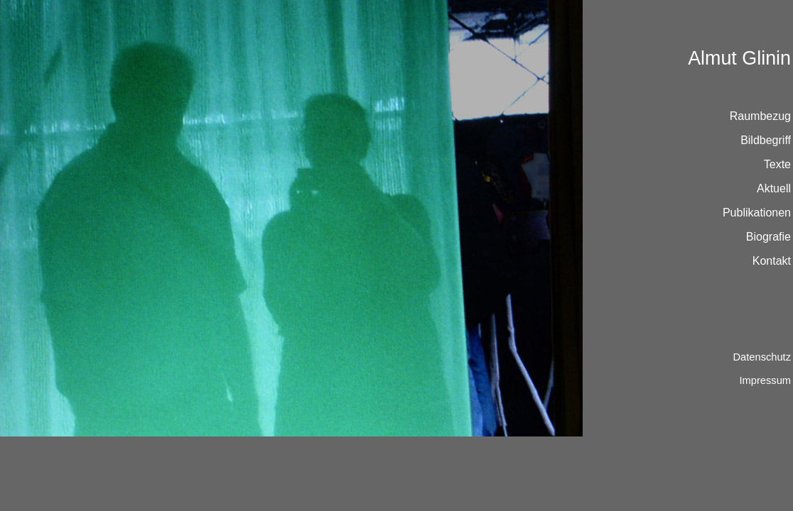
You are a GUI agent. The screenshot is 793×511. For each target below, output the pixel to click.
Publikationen (757, 213)
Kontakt (771, 261)
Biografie (768, 237)
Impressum (765, 380)
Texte (777, 164)
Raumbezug (760, 116)
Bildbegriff (765, 140)
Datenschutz (762, 357)
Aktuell (774, 188)
